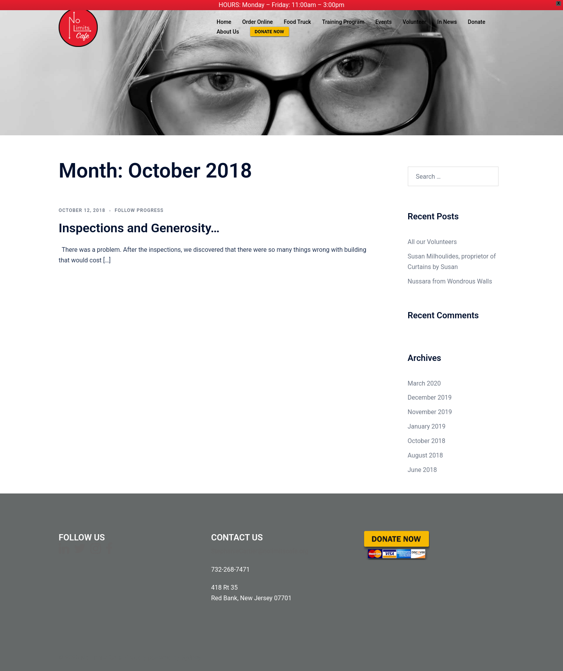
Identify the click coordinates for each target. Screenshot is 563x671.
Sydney (191, 657)
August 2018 (425, 455)
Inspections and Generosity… (139, 228)
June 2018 (422, 470)
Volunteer (414, 22)
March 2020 (424, 383)
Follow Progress (139, 210)
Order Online (257, 22)
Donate (477, 22)
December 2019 (430, 397)
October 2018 (426, 441)
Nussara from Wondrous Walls (450, 281)
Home (224, 22)
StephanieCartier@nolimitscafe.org (259, 551)
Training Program (343, 22)
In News (447, 22)
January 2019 (427, 426)
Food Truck (297, 22)
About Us (228, 32)
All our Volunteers (432, 242)
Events (383, 22)
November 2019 (430, 412)
